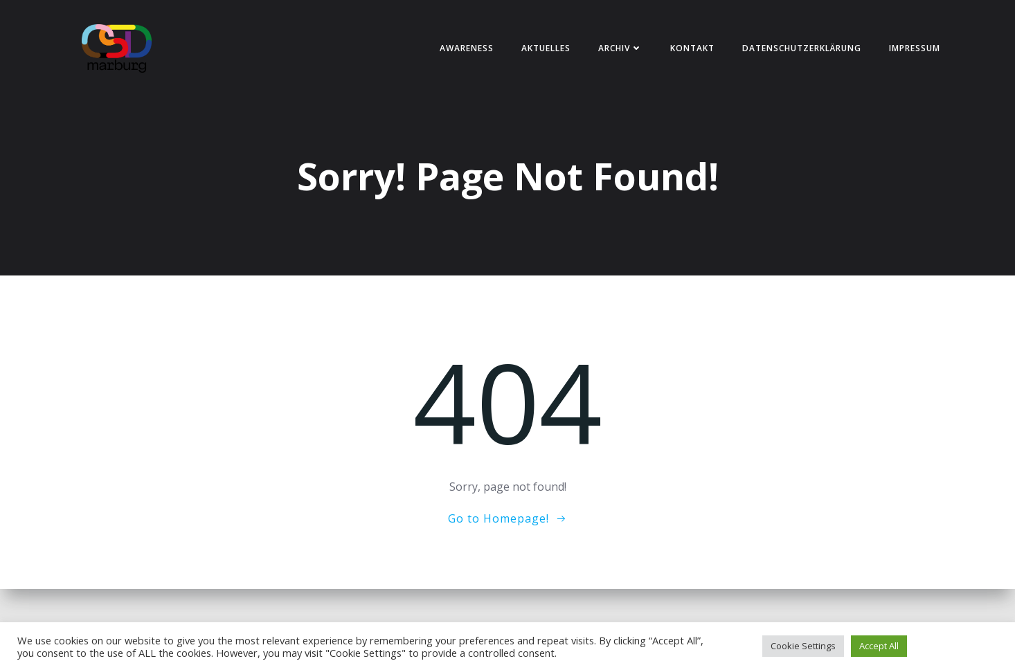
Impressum (914, 48)
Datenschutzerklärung (801, 48)
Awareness (467, 48)
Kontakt (692, 48)
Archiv (620, 48)
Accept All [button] (879, 646)
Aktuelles (546, 48)
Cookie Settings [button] (803, 646)
